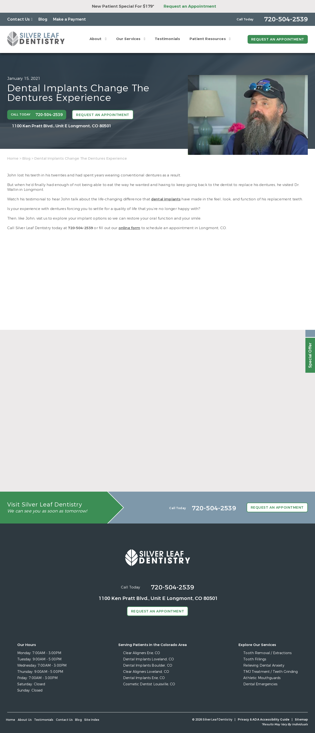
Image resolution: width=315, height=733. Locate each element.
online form (129, 228)
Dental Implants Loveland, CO (148, 659)
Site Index (92, 720)
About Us (25, 720)
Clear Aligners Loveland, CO (146, 671)
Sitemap (301, 719)
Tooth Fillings (254, 659)
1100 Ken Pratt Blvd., (61, 125)
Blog (43, 19)
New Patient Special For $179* (123, 6)
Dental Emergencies (260, 684)
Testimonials (167, 38)
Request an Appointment (190, 6)
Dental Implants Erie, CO (144, 678)
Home (12, 158)
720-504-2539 (80, 228)
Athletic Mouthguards (261, 678)
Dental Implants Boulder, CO (147, 665)
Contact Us (18, 19)
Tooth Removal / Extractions (267, 653)
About (95, 38)
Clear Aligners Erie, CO (141, 653)
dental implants (165, 199)
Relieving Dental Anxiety (263, 665)
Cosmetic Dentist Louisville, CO (149, 684)
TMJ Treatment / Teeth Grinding (270, 671)
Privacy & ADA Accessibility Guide (263, 719)
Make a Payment (69, 19)
